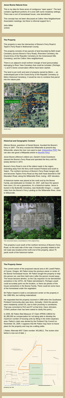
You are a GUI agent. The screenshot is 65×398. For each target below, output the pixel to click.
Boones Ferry (43, 153)
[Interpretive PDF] (49, 150)
